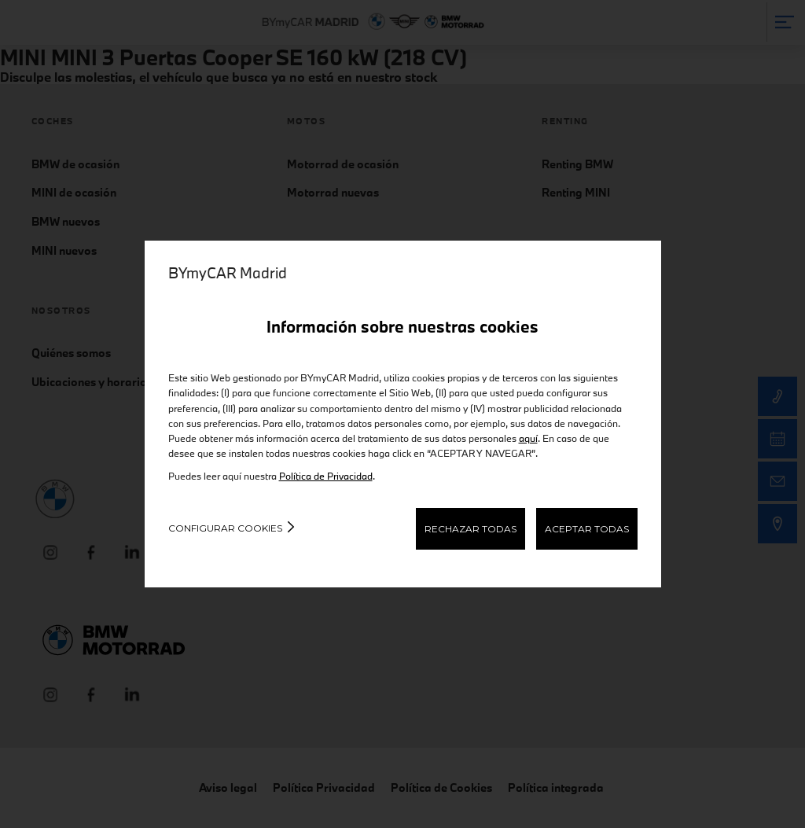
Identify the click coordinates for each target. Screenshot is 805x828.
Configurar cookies (225, 528)
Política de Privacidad (326, 475)
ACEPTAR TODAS (587, 529)
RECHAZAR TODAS (470, 529)
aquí (528, 438)
